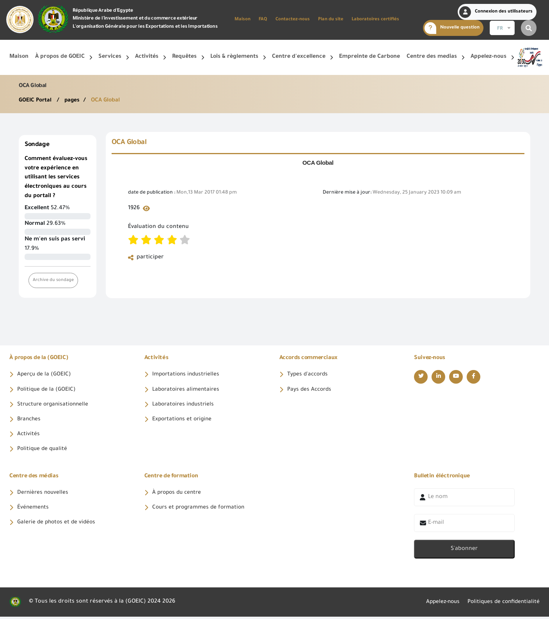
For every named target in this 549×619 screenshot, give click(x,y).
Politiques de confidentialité (501, 604)
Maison (243, 19)
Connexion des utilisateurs (496, 12)
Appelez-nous (437, 604)
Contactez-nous (292, 19)
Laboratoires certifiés (375, 19)
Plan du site (330, 19)
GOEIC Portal (36, 101)
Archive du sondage (54, 280)
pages (74, 101)
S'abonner (464, 551)
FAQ (263, 19)
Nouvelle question (452, 28)
